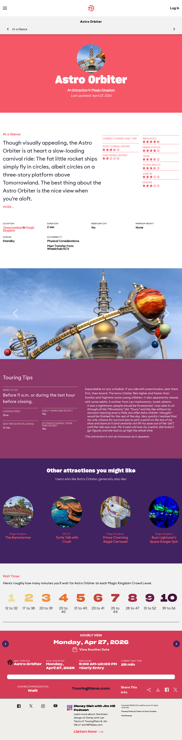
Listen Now (89, 731)
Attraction (80, 90)
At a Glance (19, 29)
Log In (174, 8)
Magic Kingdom (103, 90)
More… (8, 207)
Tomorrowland (12, 227)
